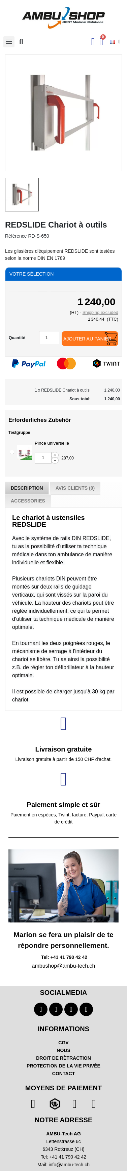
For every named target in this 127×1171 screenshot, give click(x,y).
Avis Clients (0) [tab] (75, 488)
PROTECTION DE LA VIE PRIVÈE (63, 1065)
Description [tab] (27, 488)
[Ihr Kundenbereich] (93, 41)
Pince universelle (52, 443)
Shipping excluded (100, 312)
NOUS (63, 1050)
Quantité (17, 337)
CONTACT (63, 1073)
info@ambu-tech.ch (69, 1164)
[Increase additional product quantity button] (55, 455)
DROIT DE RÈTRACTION (63, 1058)
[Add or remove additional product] (12, 452)
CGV (63, 1042)
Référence (16, 236)
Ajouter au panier (87, 338)
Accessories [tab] (28, 500)
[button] (21, 41)
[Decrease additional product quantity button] (55, 460)
